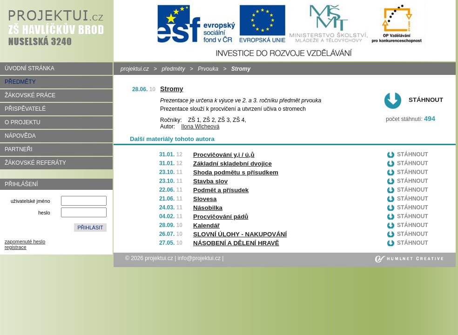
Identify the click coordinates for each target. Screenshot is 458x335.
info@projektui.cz (199, 258)
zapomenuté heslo (25, 241)
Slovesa (204, 198)
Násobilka (207, 207)
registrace (16, 247)
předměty (173, 69)
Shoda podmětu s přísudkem (235, 172)
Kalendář (206, 225)
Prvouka (208, 69)
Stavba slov (210, 181)
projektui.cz (135, 69)
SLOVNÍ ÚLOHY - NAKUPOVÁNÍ (240, 234)
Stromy (171, 89)
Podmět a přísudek (221, 190)
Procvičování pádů (221, 216)
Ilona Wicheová (200, 126)
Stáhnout (426, 99)
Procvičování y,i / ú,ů (224, 154)
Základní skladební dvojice (232, 163)
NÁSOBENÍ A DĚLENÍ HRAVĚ (236, 243)
